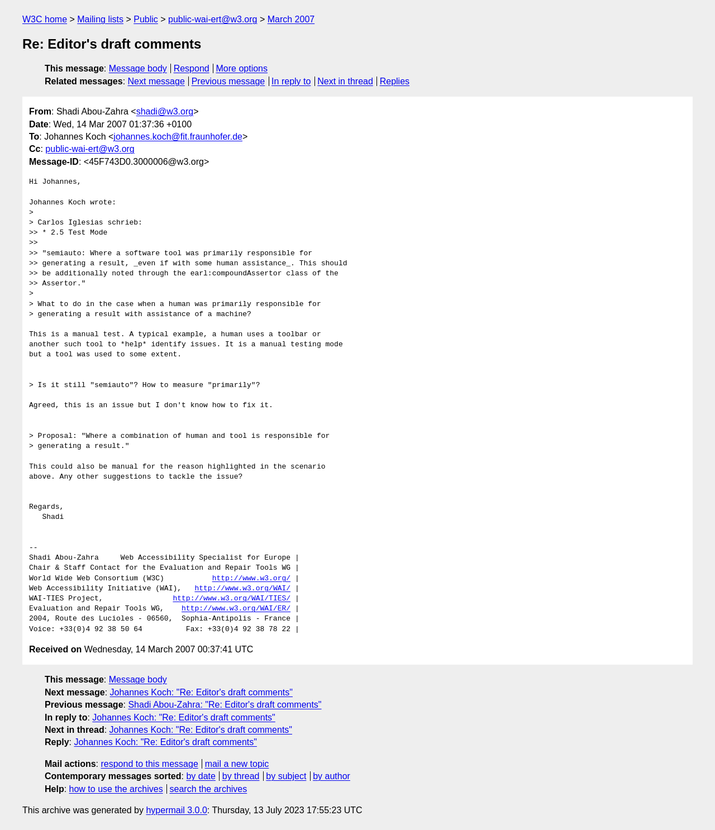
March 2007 (291, 19)
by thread (241, 776)
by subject (286, 776)
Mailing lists (100, 19)
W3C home (44, 19)
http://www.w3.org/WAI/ (242, 589)
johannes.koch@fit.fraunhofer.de (177, 136)
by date (200, 776)
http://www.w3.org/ (251, 579)
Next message (156, 81)
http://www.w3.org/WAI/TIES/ (231, 599)
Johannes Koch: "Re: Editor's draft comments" (201, 692)
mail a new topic (237, 764)
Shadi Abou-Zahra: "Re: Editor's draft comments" (224, 704)
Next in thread (345, 81)
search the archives (208, 789)
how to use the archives (116, 789)
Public (146, 19)
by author (331, 776)
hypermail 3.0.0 (176, 810)
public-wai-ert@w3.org (212, 19)
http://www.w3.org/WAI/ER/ (236, 609)
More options (242, 68)
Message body (138, 68)
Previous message (228, 81)
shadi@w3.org (165, 111)
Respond (191, 68)
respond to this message (149, 764)
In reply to (291, 81)
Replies (394, 81)
